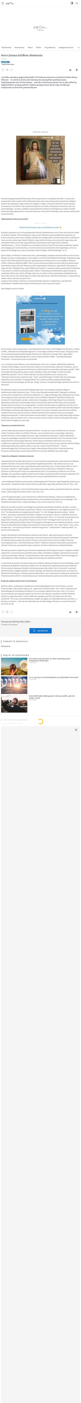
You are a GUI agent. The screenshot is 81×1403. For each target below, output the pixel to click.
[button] (71, 3)
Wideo (38, 48)
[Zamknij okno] (76, 730)
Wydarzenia (6, 48)
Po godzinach (49, 48)
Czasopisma (22, 655)
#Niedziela (5, 646)
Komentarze (19, 48)
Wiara (30, 48)
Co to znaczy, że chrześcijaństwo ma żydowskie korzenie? (54, 677)
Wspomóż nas (40, 631)
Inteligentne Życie (66, 48)
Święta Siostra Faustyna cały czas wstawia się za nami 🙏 (40, 227)
